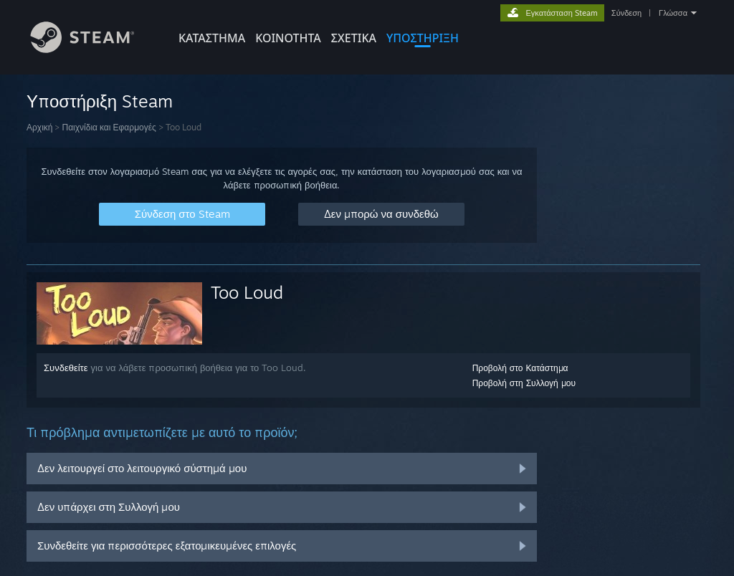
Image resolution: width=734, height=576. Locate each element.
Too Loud (247, 292)
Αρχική (39, 127)
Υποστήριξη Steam (100, 101)
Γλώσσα (673, 13)
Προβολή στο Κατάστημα (520, 368)
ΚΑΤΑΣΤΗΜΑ (211, 38)
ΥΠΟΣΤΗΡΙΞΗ (422, 38)
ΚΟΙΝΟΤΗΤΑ (288, 38)
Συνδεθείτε (66, 367)
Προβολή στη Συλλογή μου (524, 383)
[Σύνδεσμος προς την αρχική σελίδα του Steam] (93, 49)
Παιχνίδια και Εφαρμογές (109, 127)
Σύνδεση (626, 13)
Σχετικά (353, 38)
